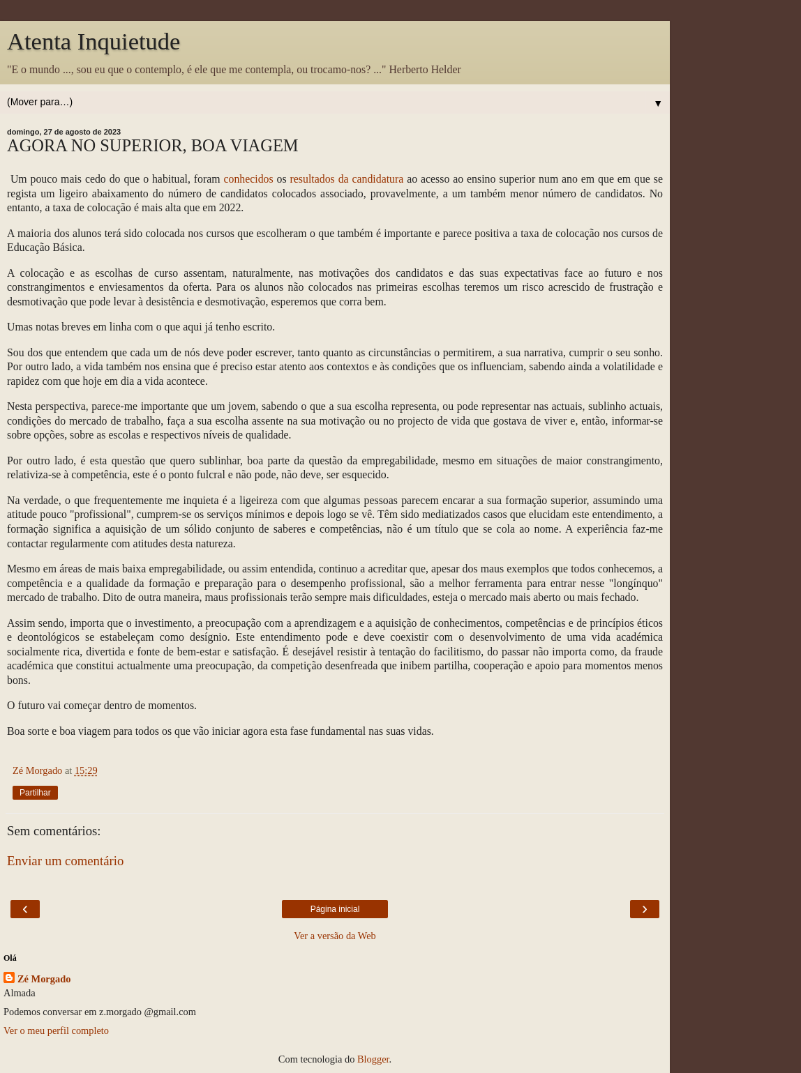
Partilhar (35, 793)
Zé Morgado (43, 978)
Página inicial (335, 909)
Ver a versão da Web (335, 935)
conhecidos (248, 179)
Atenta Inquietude (93, 41)
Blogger (373, 1059)
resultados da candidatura (347, 179)
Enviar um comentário (65, 860)
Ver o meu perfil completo (56, 1030)
